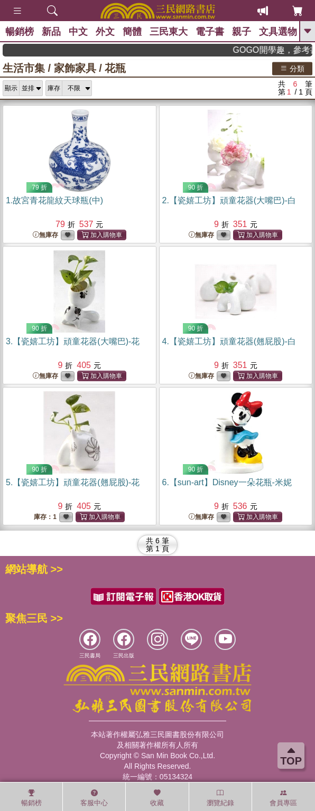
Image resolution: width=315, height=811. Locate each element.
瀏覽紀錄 (220, 798)
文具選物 (278, 31)
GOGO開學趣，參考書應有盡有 (278, 49)
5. (73, 482)
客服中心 (94, 798)
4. (229, 341)
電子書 (210, 31)
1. (54, 200)
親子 (241, 31)
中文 (78, 31)
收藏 (157, 798)
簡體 (132, 31)
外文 (105, 31)
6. (227, 482)
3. (73, 341)
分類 (292, 68)
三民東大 (169, 31)
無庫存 (45, 235)
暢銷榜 (19, 31)
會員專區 (283, 798)
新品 (51, 31)
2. (229, 200)
